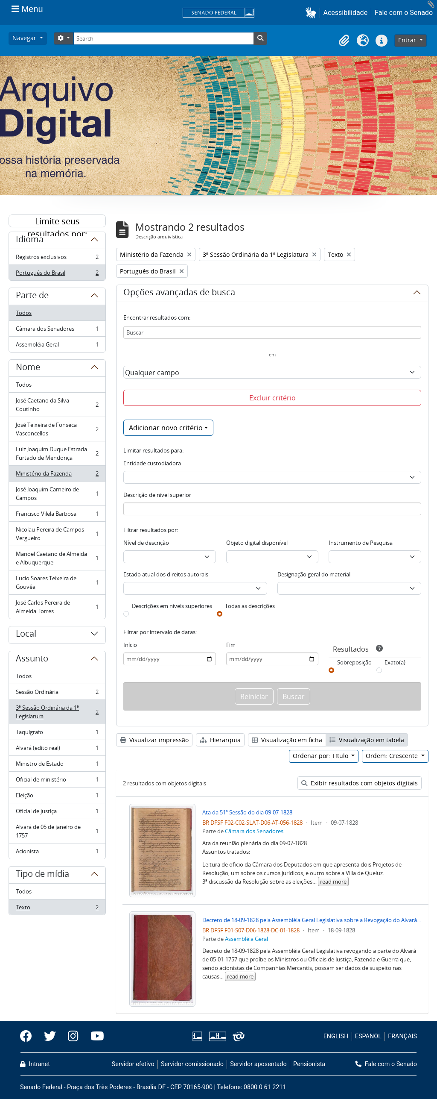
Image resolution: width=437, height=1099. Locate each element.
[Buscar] (272, 332)
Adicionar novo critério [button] (166, 427)
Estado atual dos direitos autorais (165, 574)
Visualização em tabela (366, 740)
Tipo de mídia (42, 875)
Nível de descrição (146, 543)
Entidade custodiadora (152, 463)
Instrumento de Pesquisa (361, 543)
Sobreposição (354, 662)
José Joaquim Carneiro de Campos (57, 493)
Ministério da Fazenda (57, 475)
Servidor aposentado (258, 1064)
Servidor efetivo (133, 1064)
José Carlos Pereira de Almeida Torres (57, 607)
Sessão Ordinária (57, 694)
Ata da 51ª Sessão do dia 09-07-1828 (247, 812)
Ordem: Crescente (393, 756)
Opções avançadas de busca (179, 293)
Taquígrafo (57, 734)
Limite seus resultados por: (57, 221)
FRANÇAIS (402, 1036)
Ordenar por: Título (321, 756)
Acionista (57, 853)
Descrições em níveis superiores (172, 606)
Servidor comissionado (192, 1064)
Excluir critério (272, 398)
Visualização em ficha (287, 740)
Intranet (35, 1064)
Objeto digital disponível (257, 543)
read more (333, 881)
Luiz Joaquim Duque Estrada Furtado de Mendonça (57, 453)
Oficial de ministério (57, 781)
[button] (313, 12)
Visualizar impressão (154, 740)
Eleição (57, 797)
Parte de (32, 296)
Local (26, 635)
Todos (24, 313)
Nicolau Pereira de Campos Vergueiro (57, 534)
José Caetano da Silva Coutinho (57, 405)
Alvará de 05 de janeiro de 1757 (57, 831)
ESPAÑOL (368, 1036)
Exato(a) (395, 662)
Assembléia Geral (57, 346)
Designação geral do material (313, 574)
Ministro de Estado (57, 765)
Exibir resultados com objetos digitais (359, 783)
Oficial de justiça (57, 813)
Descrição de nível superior (157, 495)
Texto (57, 909)
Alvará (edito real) (57, 749)
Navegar (25, 38)
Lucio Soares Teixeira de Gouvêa (57, 582)
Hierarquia (220, 740)
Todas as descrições (250, 606)
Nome (28, 368)
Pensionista (309, 1064)
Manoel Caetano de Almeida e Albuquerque (57, 558)
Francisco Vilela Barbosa (57, 515)
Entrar (408, 40)
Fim (231, 645)
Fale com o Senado (404, 13)
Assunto (32, 659)
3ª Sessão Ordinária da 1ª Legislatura (57, 712)
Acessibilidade (345, 13)
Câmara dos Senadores (57, 330)
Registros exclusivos (57, 259)
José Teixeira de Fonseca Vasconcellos (57, 429)
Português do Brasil (57, 274)
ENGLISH (336, 1036)
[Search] (163, 38)
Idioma (30, 240)
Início (130, 645)
